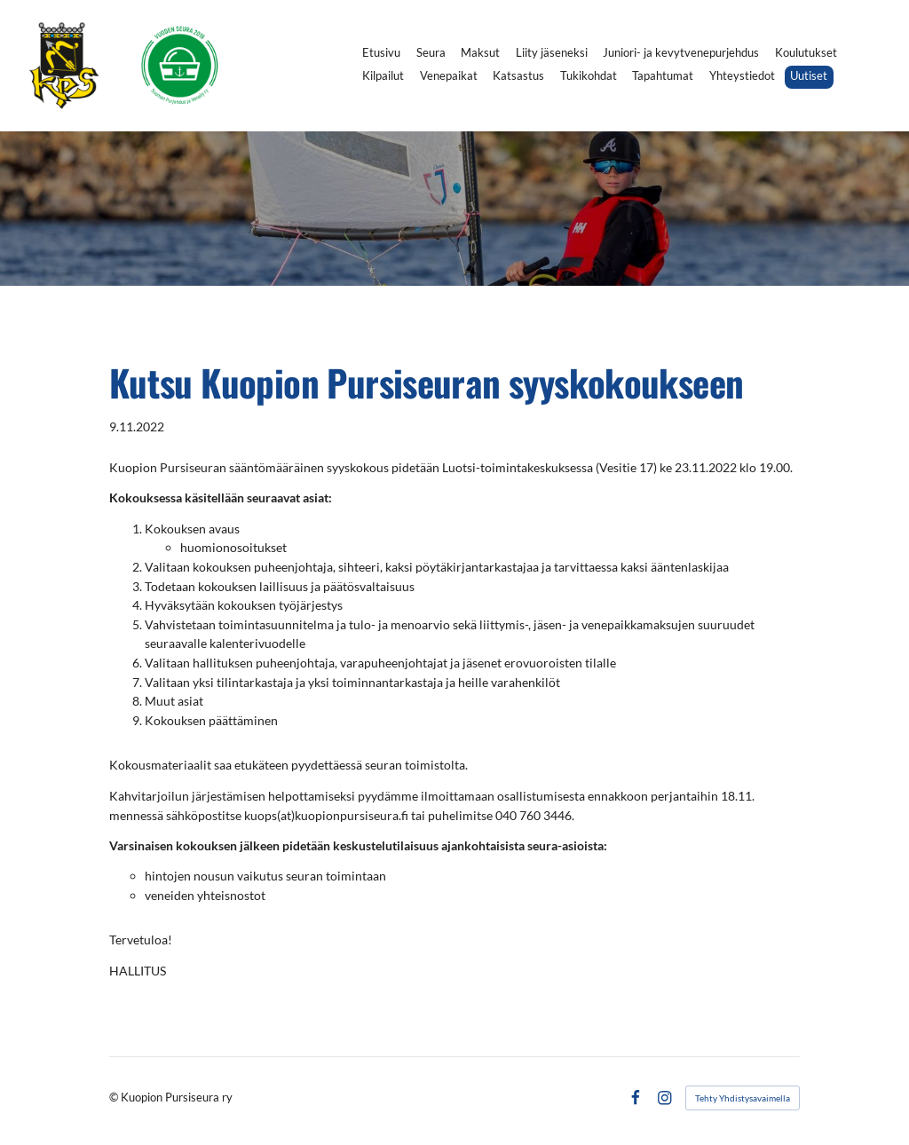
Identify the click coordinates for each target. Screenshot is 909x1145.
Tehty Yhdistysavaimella (742, 1098)
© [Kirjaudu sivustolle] (115, 1097)
